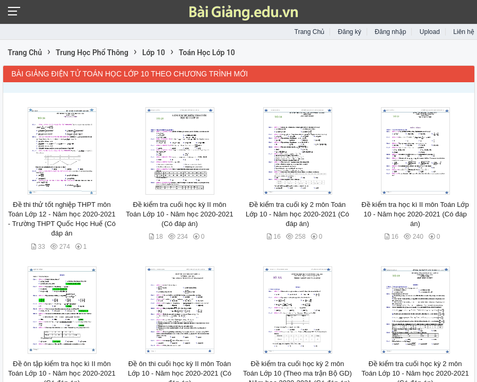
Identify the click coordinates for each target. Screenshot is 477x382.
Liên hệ (463, 32)
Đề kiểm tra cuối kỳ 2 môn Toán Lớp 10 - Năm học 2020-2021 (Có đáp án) (297, 214)
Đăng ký (349, 32)
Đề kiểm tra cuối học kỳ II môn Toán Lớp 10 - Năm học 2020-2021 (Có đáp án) (179, 214)
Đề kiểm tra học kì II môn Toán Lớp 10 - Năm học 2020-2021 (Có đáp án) (415, 214)
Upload (430, 32)
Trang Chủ (309, 32)
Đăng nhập (390, 32)
